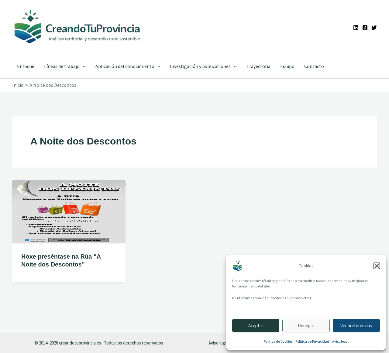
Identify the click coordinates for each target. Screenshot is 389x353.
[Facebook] (365, 27)
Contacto (314, 66)
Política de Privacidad (312, 341)
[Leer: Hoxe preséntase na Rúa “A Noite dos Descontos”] (69, 211)
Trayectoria (258, 66)
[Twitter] (374, 27)
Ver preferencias (356, 325)
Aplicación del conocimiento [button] (127, 66)
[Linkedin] (356, 27)
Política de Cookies (278, 341)
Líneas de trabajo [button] (65, 66)
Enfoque (25, 66)
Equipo (287, 66)
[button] (377, 266)
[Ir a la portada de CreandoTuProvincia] (77, 27)
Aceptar (255, 325)
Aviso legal (340, 341)
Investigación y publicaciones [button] (203, 66)
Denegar (306, 325)
